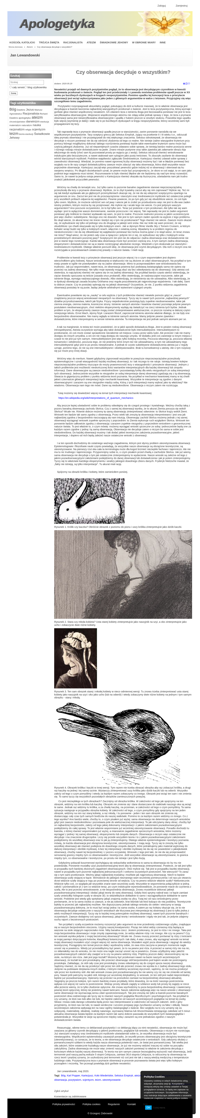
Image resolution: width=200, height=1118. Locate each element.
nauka (36, 125)
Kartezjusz (87, 1075)
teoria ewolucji (25, 134)
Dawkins (20, 110)
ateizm (37, 117)
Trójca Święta (49, 42)
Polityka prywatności (63, 1104)
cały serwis (17, 87)
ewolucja (44, 121)
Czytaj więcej (159, 1107)
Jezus (29, 109)
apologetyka (24, 118)
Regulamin (114, 1104)
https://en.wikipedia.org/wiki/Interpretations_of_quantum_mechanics (95, 398)
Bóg (12, 109)
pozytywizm (74, 1079)
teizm (13, 133)
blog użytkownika (35, 87)
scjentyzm (38, 129)
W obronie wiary (144, 42)
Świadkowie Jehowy (114, 42)
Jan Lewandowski (25, 55)
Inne (163, 42)
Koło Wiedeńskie (103, 1075)
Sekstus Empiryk (123, 1075)
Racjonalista (73, 42)
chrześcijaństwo (17, 121)
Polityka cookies (91, 1104)
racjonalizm (17, 129)
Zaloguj (162, 5)
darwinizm (32, 121)
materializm (15, 125)
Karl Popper (73, 1075)
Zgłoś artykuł (61, 1091)
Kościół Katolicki (22, 42)
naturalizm (26, 125)
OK (148, 1107)
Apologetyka (57, 23)
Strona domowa (15, 47)
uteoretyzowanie (111, 1079)
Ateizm (91, 42)
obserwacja (60, 1079)
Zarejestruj (181, 5)
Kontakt (131, 1104)
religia (28, 129)
